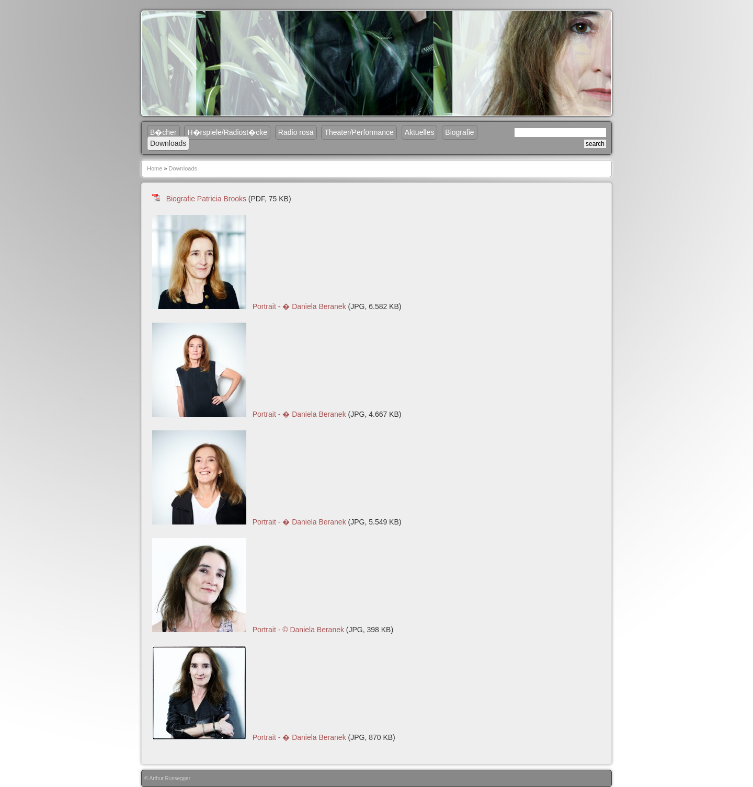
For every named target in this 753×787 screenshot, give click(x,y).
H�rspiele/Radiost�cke (227, 132)
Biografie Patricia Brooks (206, 199)
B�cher (163, 132)
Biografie (459, 132)
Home (154, 168)
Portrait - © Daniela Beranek (298, 629)
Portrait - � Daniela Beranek (299, 306)
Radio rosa (296, 132)
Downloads (168, 143)
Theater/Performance (358, 132)
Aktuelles (420, 132)
